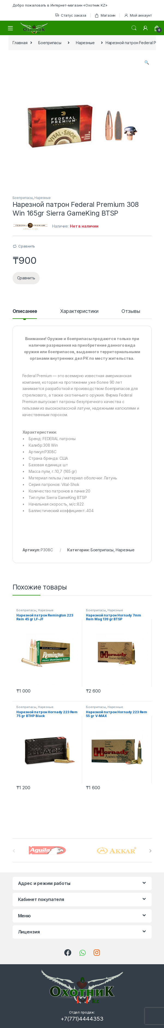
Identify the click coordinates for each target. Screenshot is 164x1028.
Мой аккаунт (137, 15)
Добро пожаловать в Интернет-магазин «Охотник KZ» (60, 5)
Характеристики (79, 311)
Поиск (134, 28)
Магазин (104, 15)
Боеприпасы (49, 42)
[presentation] (150, 851)
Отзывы (130, 311)
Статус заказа (70, 15)
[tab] (25, 314)
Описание (25, 311)
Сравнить (26, 246)
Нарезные (85, 42)
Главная (20, 42)
